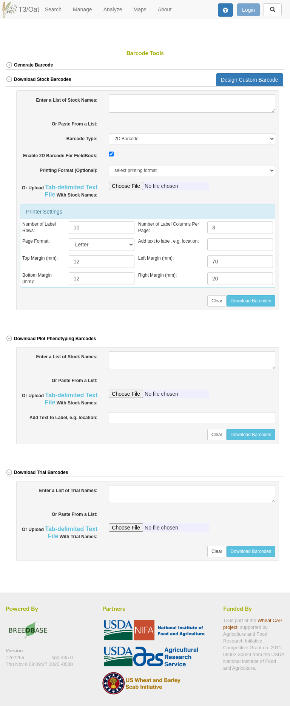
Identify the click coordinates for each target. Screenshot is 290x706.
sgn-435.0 (62, 657)
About (165, 9)
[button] (270, 66)
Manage (82, 9)
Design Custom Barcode (249, 80)
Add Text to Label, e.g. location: (63, 417)
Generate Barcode (29, 65)
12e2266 (16, 657)
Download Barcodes (251, 300)
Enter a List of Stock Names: (67, 100)
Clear (216, 300)
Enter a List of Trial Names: (68, 490)
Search (53, 9)
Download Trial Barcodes (37, 472)
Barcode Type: (81, 138)
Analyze (112, 9)
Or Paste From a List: (74, 124)
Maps (139, 9)
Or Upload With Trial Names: (59, 532)
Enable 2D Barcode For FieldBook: (60, 155)
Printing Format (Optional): (68, 170)
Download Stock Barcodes (38, 79)
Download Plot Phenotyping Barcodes (51, 338)
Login (248, 10)
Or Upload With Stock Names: (59, 191)
